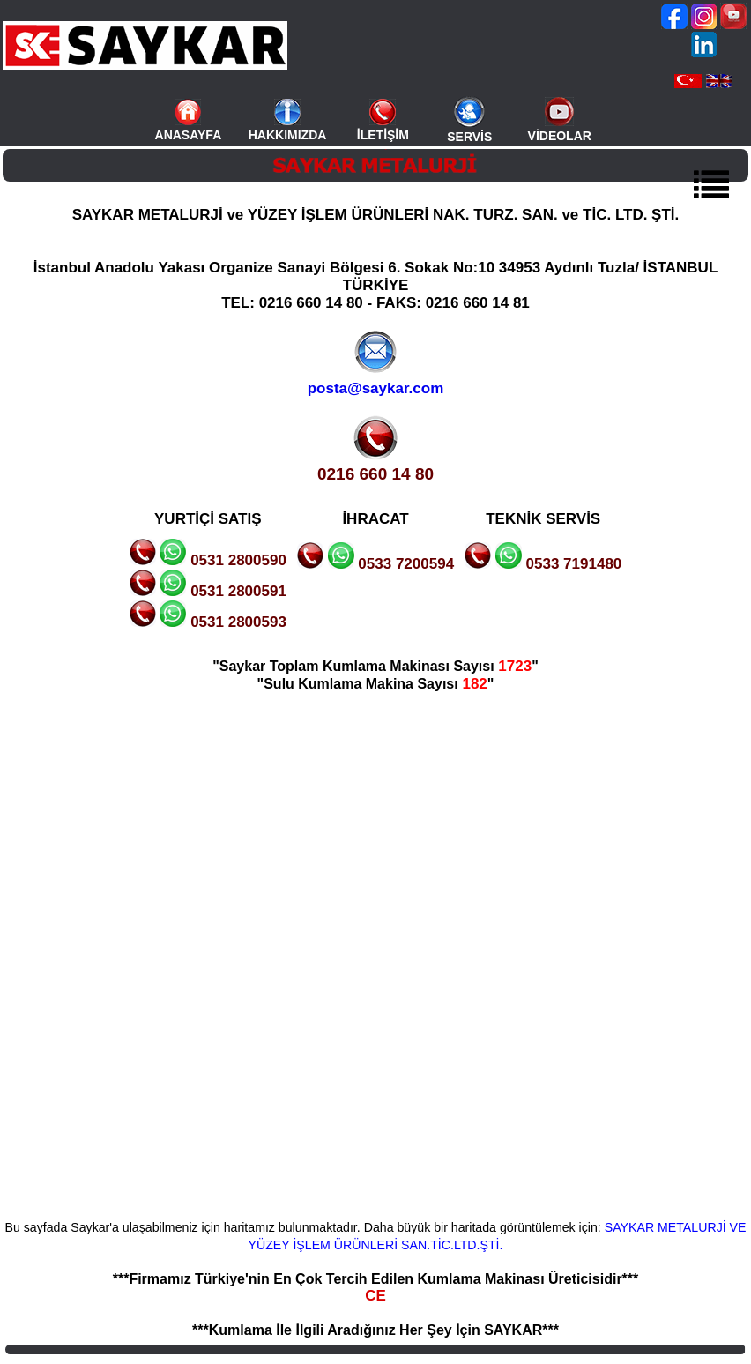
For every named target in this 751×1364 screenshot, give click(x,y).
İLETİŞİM (383, 135)
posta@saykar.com (376, 388)
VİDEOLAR (559, 136)
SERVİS (469, 137)
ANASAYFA (188, 135)
